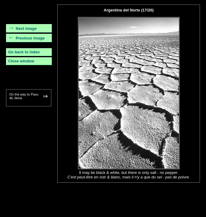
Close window (21, 61)
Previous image (30, 38)
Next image (26, 28)
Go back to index (24, 52)
